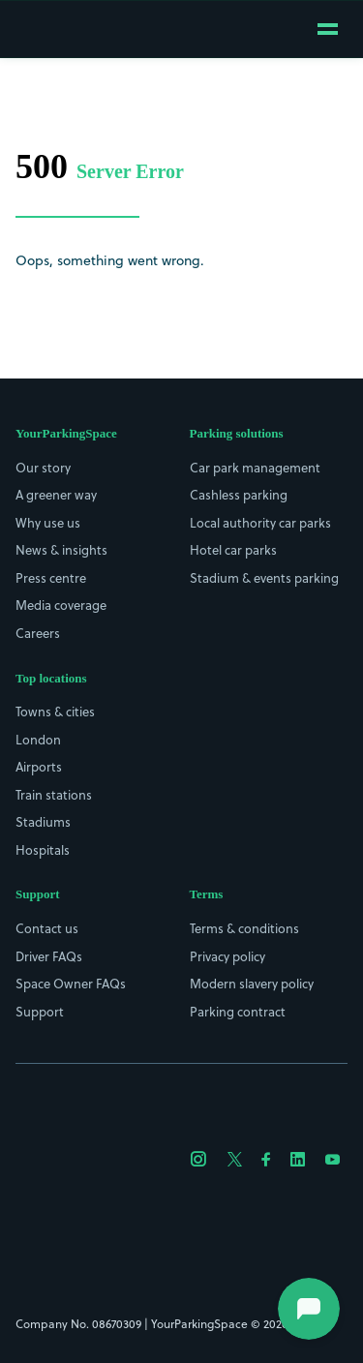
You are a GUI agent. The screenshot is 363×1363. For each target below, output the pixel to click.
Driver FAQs (48, 956)
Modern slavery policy (252, 983)
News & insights (61, 550)
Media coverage (60, 605)
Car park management (255, 467)
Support (39, 1011)
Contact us (46, 928)
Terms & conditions (244, 928)
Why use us (47, 522)
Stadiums (43, 822)
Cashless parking (238, 494)
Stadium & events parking (264, 578)
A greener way (56, 494)
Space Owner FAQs (70, 983)
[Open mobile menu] (328, 29)
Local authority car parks (260, 522)
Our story (43, 467)
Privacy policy (227, 956)
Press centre (50, 578)
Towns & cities (55, 711)
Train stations (53, 794)
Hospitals (42, 850)
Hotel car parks (233, 550)
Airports (38, 766)
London (38, 739)
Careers (37, 633)
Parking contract (238, 1011)
